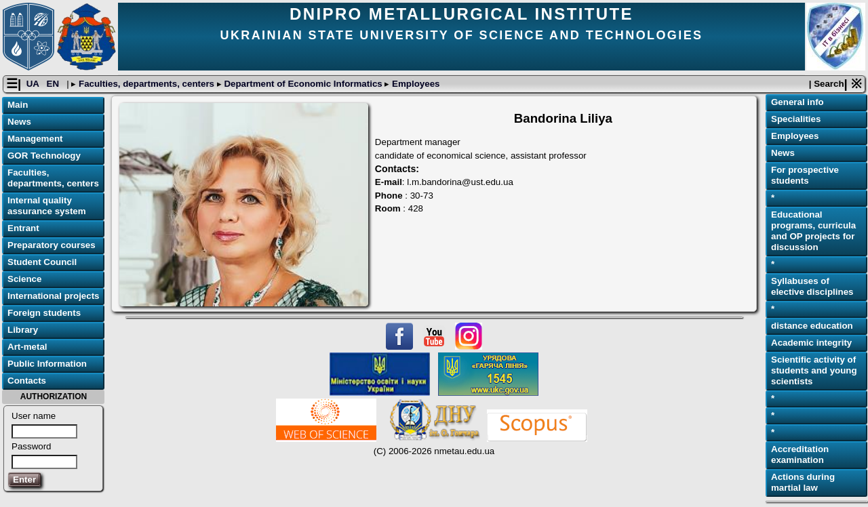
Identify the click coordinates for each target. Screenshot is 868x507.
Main (17, 105)
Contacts (26, 381)
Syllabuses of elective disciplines (812, 286)
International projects (53, 296)
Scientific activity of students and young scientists (814, 370)
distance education (812, 326)
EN (54, 84)
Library (22, 330)
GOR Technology (44, 155)
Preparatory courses (51, 245)
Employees (414, 84)
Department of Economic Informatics (303, 84)
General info (797, 102)
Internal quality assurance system (46, 205)
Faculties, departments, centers (146, 84)
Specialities (796, 119)
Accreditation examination (800, 454)
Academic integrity (811, 343)
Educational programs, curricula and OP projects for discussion (813, 230)
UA (33, 84)
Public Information (47, 364)
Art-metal (27, 347)
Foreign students (44, 313)
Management (34, 139)
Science (24, 279)
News (19, 122)
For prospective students (805, 175)
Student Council (42, 262)
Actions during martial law (803, 482)
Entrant (23, 228)
